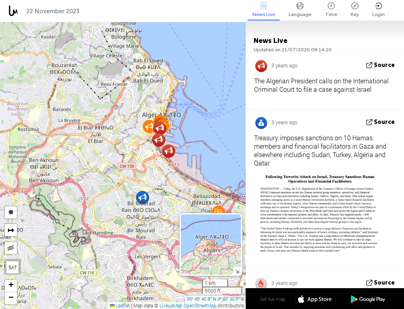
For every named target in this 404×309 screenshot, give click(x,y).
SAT (12, 267)
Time (331, 9)
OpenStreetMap (200, 305)
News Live (263, 9)
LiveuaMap (171, 305)
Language (300, 9)
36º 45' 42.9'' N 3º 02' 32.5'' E (215, 299)
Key (355, 9)
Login (378, 9)
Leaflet (120, 305)
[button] (149, 126)
